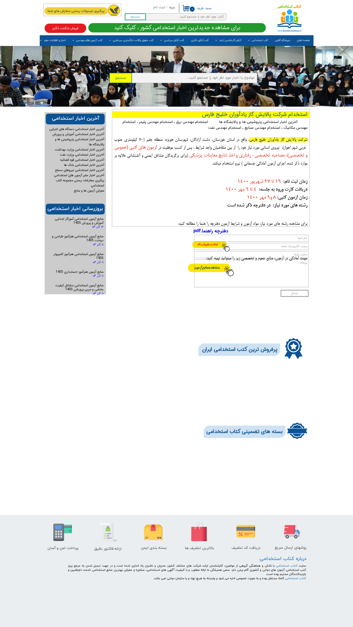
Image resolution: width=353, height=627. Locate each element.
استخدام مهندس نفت (224, 128)
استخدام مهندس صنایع (262, 128)
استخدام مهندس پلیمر (156, 122)
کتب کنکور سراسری (174, 40)
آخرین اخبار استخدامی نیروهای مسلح (79, 170)
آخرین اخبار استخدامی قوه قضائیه (82, 159)
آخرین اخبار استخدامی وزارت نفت (82, 154)
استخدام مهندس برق (192, 122)
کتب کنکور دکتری (200, 40)
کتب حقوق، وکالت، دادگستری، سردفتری (133, 40)
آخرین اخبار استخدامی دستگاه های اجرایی (76, 129)
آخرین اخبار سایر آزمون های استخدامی (79, 175)
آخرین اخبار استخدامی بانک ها (84, 165)
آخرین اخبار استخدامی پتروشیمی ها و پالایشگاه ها (258, 122)
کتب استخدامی (260, 40)
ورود (172, 7)
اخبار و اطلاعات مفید (55, 40)
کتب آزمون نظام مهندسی (89, 40)
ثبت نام (159, 7)
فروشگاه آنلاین (282, 40)
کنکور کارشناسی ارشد (230, 40)
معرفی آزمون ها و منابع (89, 190)
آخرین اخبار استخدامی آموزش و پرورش (78, 134)
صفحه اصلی (303, 40)
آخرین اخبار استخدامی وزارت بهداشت (79, 149)
